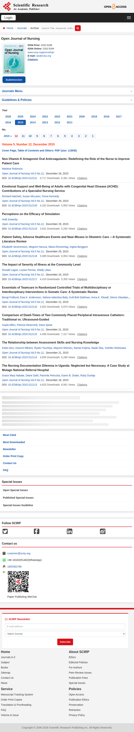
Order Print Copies (11, 699)
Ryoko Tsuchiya (43, 347)
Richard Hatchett (11, 196)
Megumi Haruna (38, 246)
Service (7, 689)
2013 (45, 122)
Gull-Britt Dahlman (79, 297)
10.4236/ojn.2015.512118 (22, 256)
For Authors (75, 667)
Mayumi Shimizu (62, 347)
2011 (69, 122)
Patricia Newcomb (27, 324)
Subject (5, 662)
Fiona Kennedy (50, 196)
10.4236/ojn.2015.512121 (22, 178)
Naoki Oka (97, 347)
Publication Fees (78, 677)
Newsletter (9, 449)
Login (8, 17)
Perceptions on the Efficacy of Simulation (31, 214)
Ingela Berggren (79, 246)
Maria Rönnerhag (58, 246)
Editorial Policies (78, 662)
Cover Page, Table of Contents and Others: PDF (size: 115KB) (39, 150)
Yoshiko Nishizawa (115, 347)
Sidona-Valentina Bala (55, 297)
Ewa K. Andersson (30, 297)
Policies (75, 689)
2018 (106, 116)
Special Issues (77, 682)
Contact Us (9, 463)
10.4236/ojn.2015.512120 (22, 205)
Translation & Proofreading (16, 704)
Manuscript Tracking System (17, 694)
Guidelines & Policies (67, 99)
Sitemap (5, 672)
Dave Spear (46, 324)
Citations (33, 59)
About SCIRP (79, 652)
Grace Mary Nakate (13, 375)
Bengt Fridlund (10, 297)
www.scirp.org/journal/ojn (41, 52)
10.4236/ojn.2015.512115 (22, 334)
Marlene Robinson (12, 168)
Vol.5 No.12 (37, 173)
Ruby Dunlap (87, 375)
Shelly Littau (44, 270)
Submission (14, 79)
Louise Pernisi (27, 270)
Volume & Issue (10, 715)
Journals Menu (67, 91)
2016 (8, 122)
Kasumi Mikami (24, 347)
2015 (20, 122)
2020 (82, 116)
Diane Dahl (32, 375)
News (4, 682)
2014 (33, 122)
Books (4, 667)
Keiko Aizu (8, 347)
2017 (119, 116)
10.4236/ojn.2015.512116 (22, 306)
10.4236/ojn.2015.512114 (22, 357)
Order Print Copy (13, 456)
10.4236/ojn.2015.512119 (22, 228)
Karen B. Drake (70, 375)
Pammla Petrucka (50, 375)
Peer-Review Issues (80, 672)
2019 (94, 116)
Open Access (76, 694)
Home (10, 28)
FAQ (5, 470)
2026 (8, 116)
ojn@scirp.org (43, 55)
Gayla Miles (8, 324)
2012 (57, 122)
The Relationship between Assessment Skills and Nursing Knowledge (50, 342)
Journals (22, 28)
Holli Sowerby (10, 219)
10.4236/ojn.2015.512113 (22, 384)
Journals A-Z (8, 657)
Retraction (75, 709)
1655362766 (14, 566)
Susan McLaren (31, 196)
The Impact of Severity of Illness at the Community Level (41, 264)
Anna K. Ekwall (100, 297)
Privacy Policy (77, 715)
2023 (45, 116)
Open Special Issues (15, 490)
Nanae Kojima (82, 347)
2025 (20, 116)
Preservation (76, 704)
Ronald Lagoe (10, 270)
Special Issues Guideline (18, 505)
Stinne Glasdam (119, 297)
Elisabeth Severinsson (14, 246)
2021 (69, 116)
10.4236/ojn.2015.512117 (22, 279)
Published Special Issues (18, 497)
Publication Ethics (79, 699)
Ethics (72, 657)
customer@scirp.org (18, 553)
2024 (33, 116)
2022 (57, 116)
